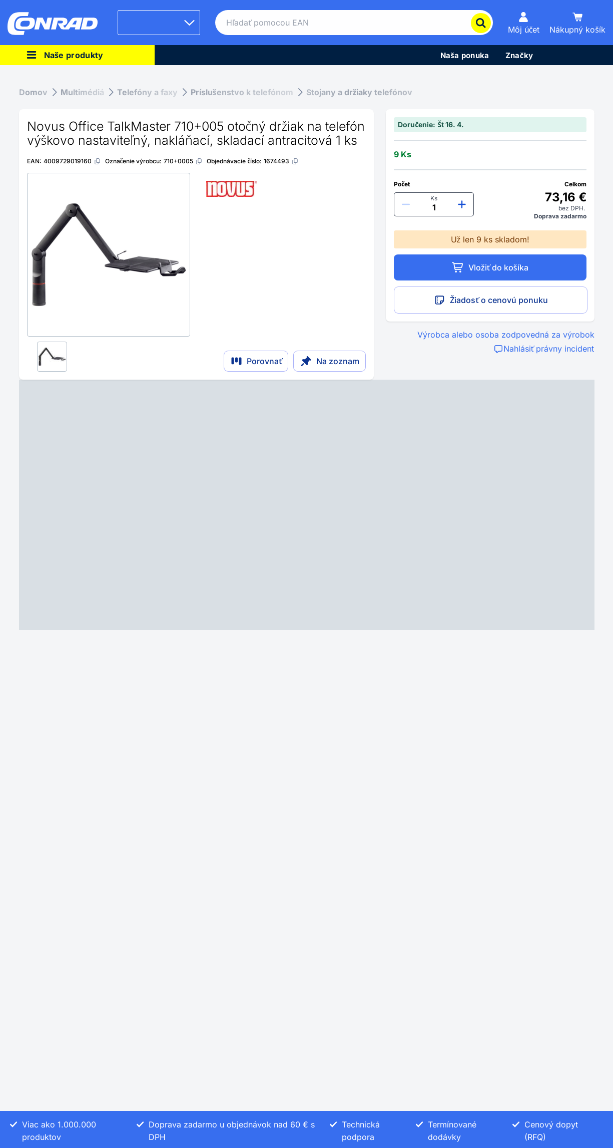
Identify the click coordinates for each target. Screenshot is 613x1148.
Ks (433, 198)
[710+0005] (183, 161)
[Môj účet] (524, 23)
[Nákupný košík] (577, 23)
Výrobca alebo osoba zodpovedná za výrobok (505, 335)
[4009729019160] (72, 161)
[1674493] (281, 161)
